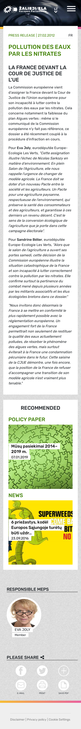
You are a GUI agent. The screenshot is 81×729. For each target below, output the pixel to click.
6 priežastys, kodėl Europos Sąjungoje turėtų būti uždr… (36, 527)
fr (70, 35)
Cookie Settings (59, 719)
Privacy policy (36, 719)
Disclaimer (17, 719)
